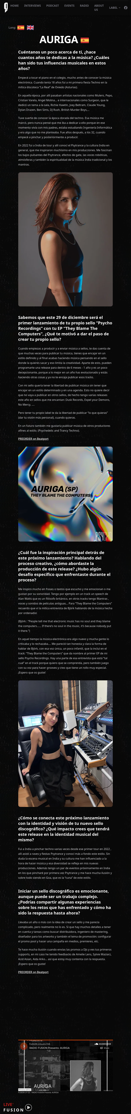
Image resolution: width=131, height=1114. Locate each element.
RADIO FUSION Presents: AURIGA (45, 1092)
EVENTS (69, 6)
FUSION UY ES (24, 1092)
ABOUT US (99, 8)
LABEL (115, 8)
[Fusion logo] (5, 7)
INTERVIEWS (32, 6)
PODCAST (52, 6)
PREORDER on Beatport (33, 439)
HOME (14, 6)
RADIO (84, 6)
